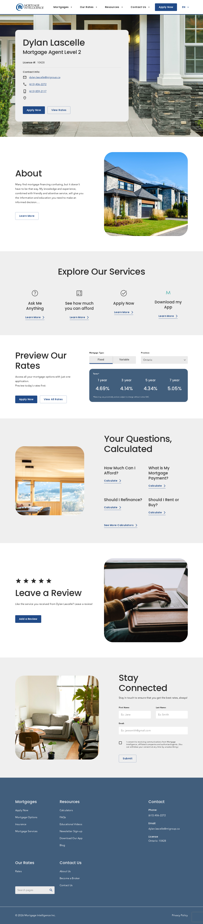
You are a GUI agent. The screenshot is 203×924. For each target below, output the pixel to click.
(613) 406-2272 (37, 84)
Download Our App (71, 838)
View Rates (59, 110)
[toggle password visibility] (51, 890)
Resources (114, 7)
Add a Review (28, 619)
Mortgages (63, 7)
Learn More (26, 216)
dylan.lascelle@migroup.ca (44, 77)
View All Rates (53, 399)
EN (185, 7)
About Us (65, 871)
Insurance (20, 824)
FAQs (63, 817)
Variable (124, 359)
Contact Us (140, 7)
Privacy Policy (180, 915)
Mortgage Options (26, 817)
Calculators (66, 810)
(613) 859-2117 (37, 91)
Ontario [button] (147, 360)
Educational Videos (71, 824)
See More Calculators (120, 525)
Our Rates (88, 7)
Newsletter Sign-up (71, 831)
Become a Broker (70, 878)
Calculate (112, 480)
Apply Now (166, 7)
